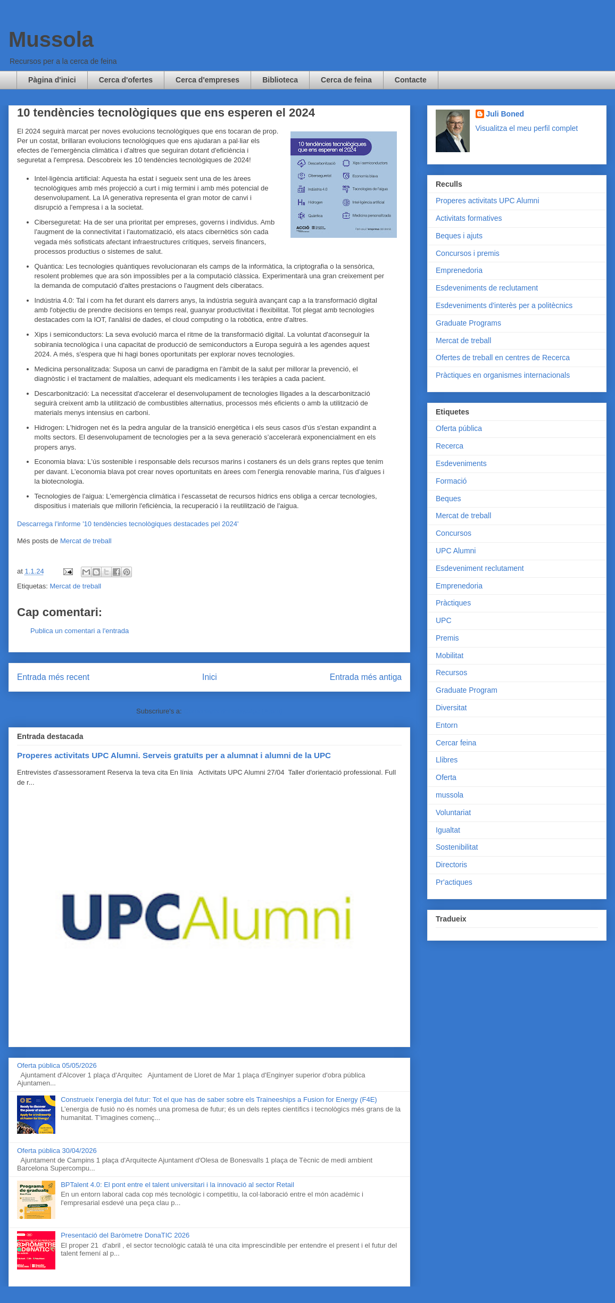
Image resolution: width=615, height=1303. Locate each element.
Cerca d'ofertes (126, 80)
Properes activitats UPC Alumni (487, 200)
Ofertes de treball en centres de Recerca (503, 357)
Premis (447, 638)
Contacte (411, 80)
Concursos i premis (468, 253)
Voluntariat (453, 812)
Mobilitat (449, 655)
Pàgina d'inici (52, 80)
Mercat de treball (86, 541)
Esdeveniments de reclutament (487, 288)
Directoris (451, 864)
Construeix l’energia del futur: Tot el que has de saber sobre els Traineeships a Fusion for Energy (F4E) (219, 1099)
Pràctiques (453, 603)
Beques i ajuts (459, 235)
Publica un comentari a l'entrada (79, 631)
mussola (449, 795)
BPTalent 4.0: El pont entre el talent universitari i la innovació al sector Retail (177, 1185)
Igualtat (448, 830)
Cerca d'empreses (207, 80)
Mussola (51, 39)
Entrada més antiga (366, 677)
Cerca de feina (346, 80)
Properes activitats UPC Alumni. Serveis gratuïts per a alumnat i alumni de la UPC (174, 755)
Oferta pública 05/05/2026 (57, 1065)
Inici (209, 677)
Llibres (447, 760)
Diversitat (451, 707)
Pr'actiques (454, 882)
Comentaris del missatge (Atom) (233, 711)
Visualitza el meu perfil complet (527, 128)
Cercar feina (456, 742)
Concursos (453, 533)
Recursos (451, 672)
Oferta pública (459, 428)
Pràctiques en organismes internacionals (503, 375)
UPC (444, 620)
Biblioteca (280, 80)
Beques (448, 498)
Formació (451, 481)
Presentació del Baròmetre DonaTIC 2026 (125, 1235)
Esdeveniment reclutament (480, 568)
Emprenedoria (459, 270)
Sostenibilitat (457, 847)
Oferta (446, 777)
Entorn (447, 725)
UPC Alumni (456, 550)
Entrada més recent (53, 677)
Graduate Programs (468, 323)
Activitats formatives (469, 218)
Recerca (449, 446)
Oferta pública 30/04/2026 (57, 1151)
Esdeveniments (461, 463)
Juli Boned (505, 114)
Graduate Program (466, 690)
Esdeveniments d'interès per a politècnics (504, 305)
